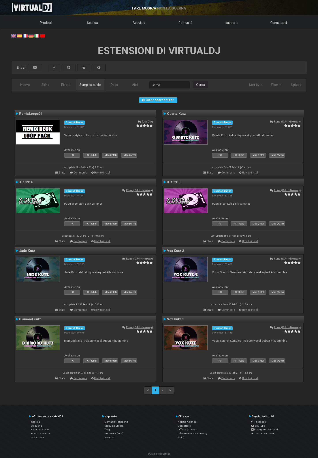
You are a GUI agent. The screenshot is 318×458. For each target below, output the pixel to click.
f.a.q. (108, 429)
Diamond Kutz (30, 319)
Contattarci (184, 425)
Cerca (200, 85)
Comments (80, 172)
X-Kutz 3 (174, 182)
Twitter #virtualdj (263, 433)
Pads (114, 85)
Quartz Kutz (176, 114)
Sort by (255, 85)
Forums (109, 437)
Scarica (92, 23)
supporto (232, 23)
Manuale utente (114, 425)
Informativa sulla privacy (192, 433)
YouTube (258, 425)
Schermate (37, 437)
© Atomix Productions (159, 453)
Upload (296, 85)
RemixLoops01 (31, 114)
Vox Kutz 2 (175, 251)
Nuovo (25, 85)
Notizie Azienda (187, 421)
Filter (276, 85)
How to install (102, 172)
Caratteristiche (40, 429)
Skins (45, 85)
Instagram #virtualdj (264, 429)
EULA (181, 437)
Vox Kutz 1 (175, 319)
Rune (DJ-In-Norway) (287, 121)
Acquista (139, 23)
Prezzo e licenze (40, 433)
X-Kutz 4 (26, 182)
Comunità (185, 23)
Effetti (65, 85)
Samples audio (90, 85)
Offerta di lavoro (187, 429)
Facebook (258, 421)
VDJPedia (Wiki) (114, 433)
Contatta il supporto (116, 421)
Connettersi (278, 23)
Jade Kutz (27, 251)
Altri (135, 85)
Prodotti (46, 23)
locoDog (147, 121)
